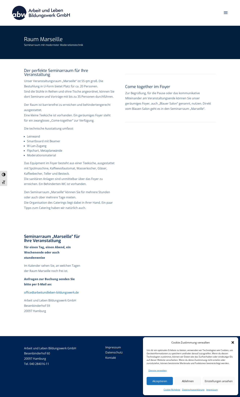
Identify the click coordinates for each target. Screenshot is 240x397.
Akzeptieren (159, 381)
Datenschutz (114, 352)
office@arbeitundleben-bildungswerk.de (51, 292)
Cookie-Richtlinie (172, 389)
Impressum (212, 389)
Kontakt (111, 358)
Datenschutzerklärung (193, 389)
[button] (233, 342)
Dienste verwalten (157, 370)
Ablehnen (188, 381)
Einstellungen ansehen (219, 381)
